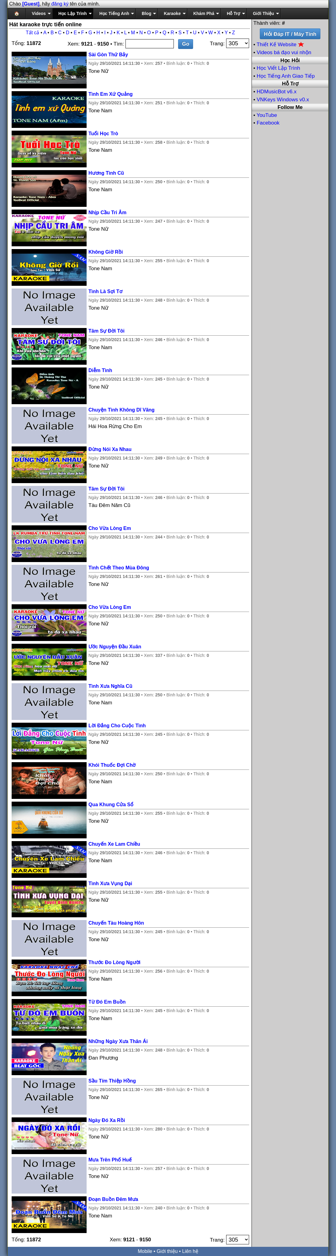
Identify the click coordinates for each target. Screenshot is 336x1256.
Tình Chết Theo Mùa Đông (118, 567)
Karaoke (172, 13)
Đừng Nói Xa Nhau (110, 449)
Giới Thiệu (263, 13)
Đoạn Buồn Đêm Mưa (113, 1199)
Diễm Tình (100, 370)
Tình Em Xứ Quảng (110, 94)
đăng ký (60, 3)
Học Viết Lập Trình (278, 68)
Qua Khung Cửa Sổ (110, 804)
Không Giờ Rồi (105, 252)
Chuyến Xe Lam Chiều (114, 844)
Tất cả (32, 32)
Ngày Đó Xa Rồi (106, 1120)
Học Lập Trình (72, 13)
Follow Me (290, 107)
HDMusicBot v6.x (277, 92)
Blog (146, 13)
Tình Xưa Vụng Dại (110, 883)
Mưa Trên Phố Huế (110, 1159)
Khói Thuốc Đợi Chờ (112, 765)
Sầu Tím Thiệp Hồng (112, 1080)
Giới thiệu (167, 1251)
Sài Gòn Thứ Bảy (108, 54)
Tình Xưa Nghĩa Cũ (110, 686)
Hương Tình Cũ (106, 173)
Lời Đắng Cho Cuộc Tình (117, 725)
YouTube (266, 115)
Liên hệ (190, 1251)
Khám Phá (203, 13)
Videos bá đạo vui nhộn (284, 52)
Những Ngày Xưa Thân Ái (118, 1041)
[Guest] (30, 3)
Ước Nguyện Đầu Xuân (114, 646)
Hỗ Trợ (233, 13)
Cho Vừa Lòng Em (109, 528)
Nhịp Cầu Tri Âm (107, 212)
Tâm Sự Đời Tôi (106, 331)
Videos (39, 13)
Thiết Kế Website (280, 44)
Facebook (268, 123)
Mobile (145, 1251)
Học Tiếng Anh (114, 13)
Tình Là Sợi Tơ (105, 291)
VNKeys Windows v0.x (283, 99)
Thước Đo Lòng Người (114, 962)
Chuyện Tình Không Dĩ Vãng (121, 409)
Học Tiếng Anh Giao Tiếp (286, 76)
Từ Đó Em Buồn (106, 1001)
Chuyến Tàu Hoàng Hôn (116, 923)
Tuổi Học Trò (103, 133)
